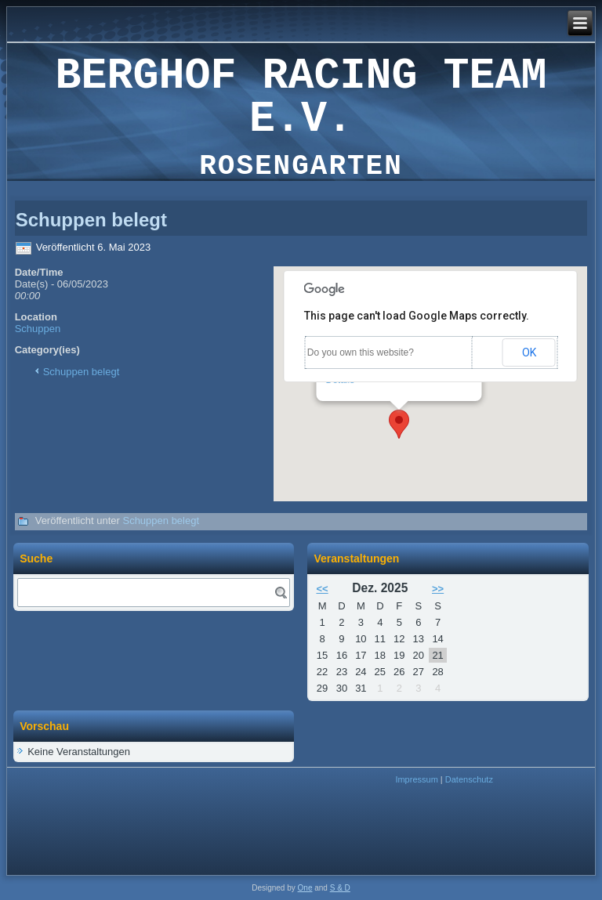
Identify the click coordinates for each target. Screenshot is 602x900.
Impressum (416, 779)
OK (529, 352)
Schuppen (38, 328)
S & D (340, 888)
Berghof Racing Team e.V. (300, 98)
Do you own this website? (360, 352)
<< (322, 589)
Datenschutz (469, 779)
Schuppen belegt (81, 372)
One (305, 888)
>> (438, 589)
